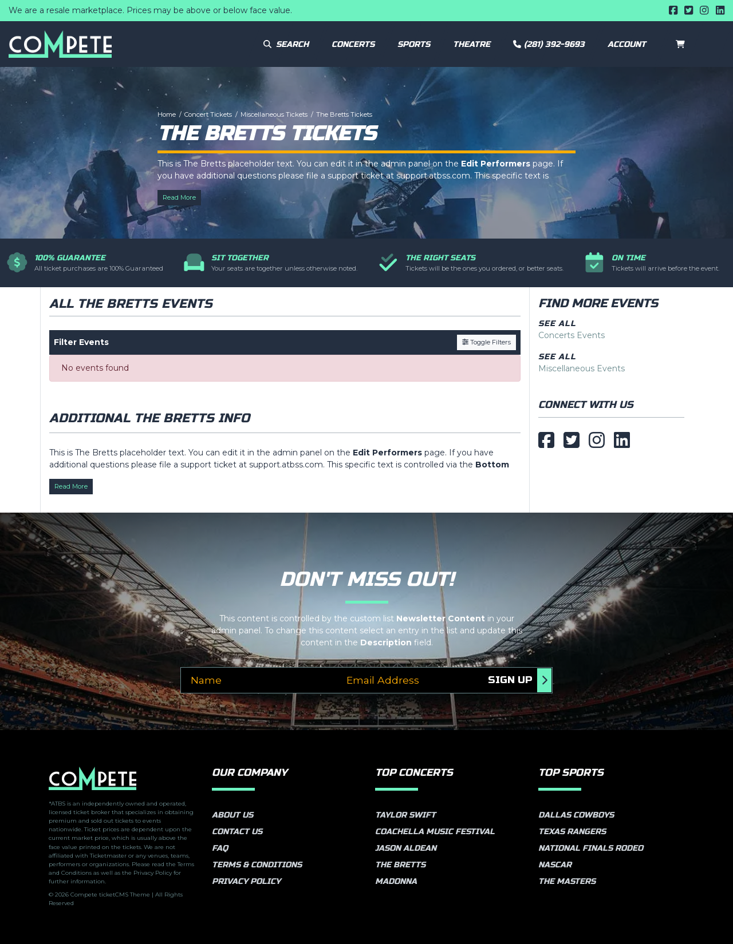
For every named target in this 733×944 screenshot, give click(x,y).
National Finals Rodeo (590, 848)
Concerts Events (571, 335)
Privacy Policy (246, 881)
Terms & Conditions (257, 865)
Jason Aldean (405, 848)
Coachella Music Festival (435, 831)
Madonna (396, 881)
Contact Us (237, 831)
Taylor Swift (405, 815)
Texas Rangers (572, 831)
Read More (179, 197)
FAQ (220, 848)
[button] (630, 44)
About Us (232, 815)
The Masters (567, 881)
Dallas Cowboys (576, 815)
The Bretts (400, 865)
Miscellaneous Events (581, 368)
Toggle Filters (486, 342)
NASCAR (555, 865)
